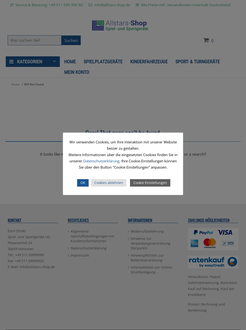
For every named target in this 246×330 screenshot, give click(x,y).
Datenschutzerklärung (101, 161)
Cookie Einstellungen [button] (150, 182)
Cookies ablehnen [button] (108, 182)
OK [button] (82, 182)
